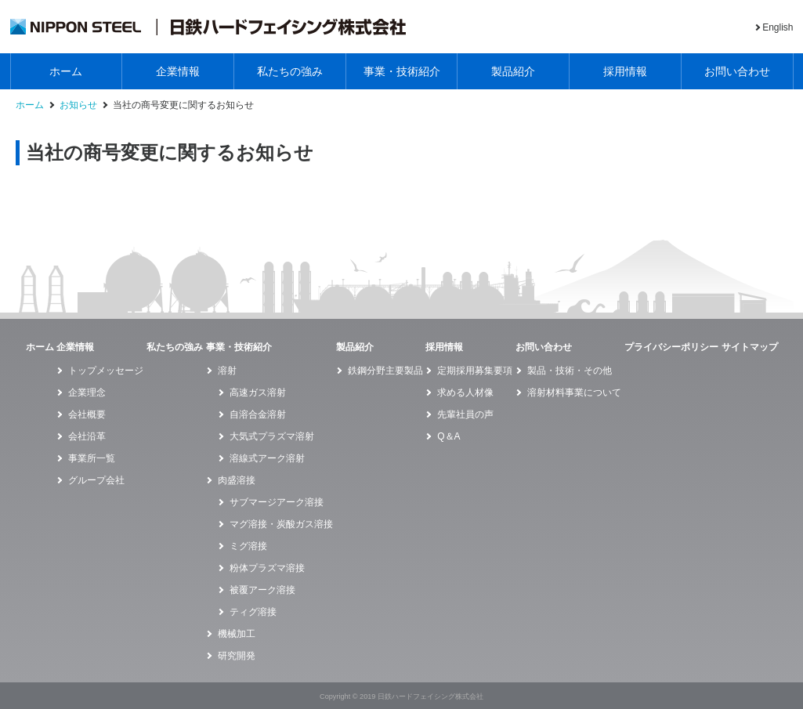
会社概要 (87, 414)
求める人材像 (465, 392)
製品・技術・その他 (569, 370)
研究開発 (236, 655)
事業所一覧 (91, 458)
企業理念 (87, 392)
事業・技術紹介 (402, 71)
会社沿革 (87, 436)
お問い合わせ (737, 71)
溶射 (227, 370)
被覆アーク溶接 (262, 589)
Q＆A (448, 436)
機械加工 (236, 633)
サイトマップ (750, 347)
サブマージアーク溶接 (277, 502)
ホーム (65, 71)
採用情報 (625, 71)
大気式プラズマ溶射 (272, 436)
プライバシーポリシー (671, 347)
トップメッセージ (105, 370)
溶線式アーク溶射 (267, 458)
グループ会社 (96, 480)
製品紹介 (513, 71)
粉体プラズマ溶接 (267, 567)
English (777, 27)
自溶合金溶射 (258, 414)
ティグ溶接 (253, 611)
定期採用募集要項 (474, 370)
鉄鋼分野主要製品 (385, 370)
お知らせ (78, 105)
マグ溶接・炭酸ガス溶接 (281, 524)
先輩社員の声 (465, 414)
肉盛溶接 (236, 480)
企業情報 (178, 71)
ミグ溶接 (248, 546)
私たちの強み (290, 71)
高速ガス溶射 (258, 392)
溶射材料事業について (574, 392)
